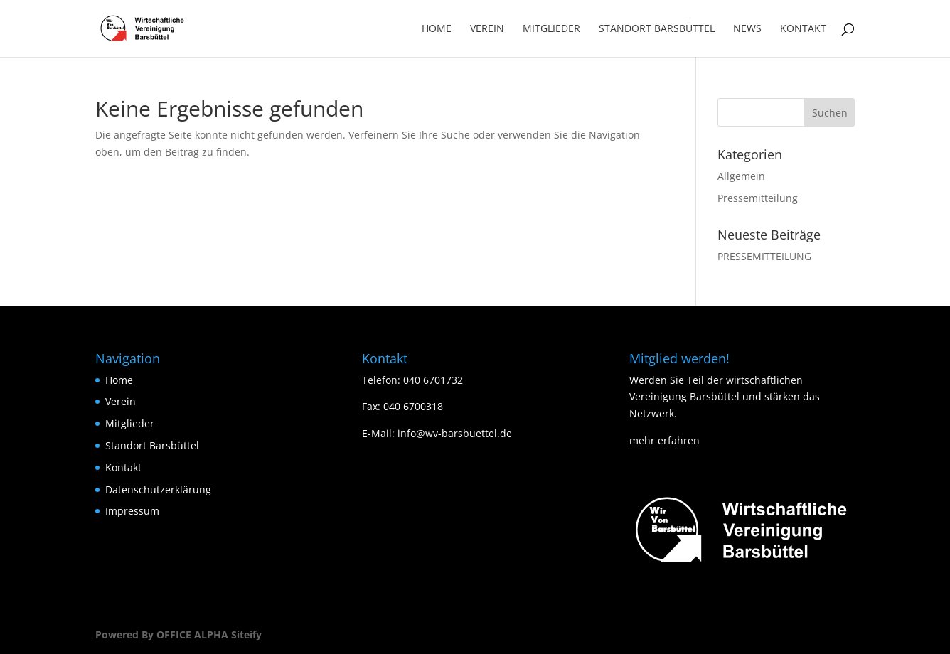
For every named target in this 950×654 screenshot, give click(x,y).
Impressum (132, 511)
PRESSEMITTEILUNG (764, 256)
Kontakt (803, 29)
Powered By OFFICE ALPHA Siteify (178, 634)
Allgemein (741, 176)
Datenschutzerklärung (158, 489)
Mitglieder (551, 29)
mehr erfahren (664, 440)
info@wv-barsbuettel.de (454, 433)
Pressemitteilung (757, 198)
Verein (487, 29)
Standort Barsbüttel (657, 29)
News (747, 29)
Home (437, 29)
